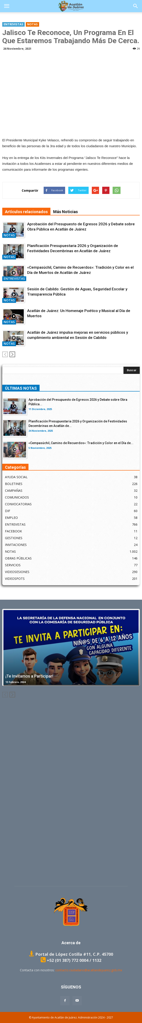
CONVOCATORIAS (18, 504)
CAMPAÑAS (13, 490)
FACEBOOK (13, 531)
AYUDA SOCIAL (16, 477)
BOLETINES (13, 484)
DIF (7, 511)
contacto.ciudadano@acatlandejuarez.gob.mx (88, 970)
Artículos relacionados (26, 211)
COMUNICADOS (17, 497)
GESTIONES (13, 538)
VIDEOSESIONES (17, 572)
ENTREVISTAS (13, 24)
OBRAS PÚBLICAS (18, 558)
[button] (135, 6)
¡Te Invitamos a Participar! (29, 676)
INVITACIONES (16, 545)
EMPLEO (11, 517)
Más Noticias (65, 211)
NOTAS (32, 24)
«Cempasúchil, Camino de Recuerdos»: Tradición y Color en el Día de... (80, 443)
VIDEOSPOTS (15, 578)
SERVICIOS (13, 565)
